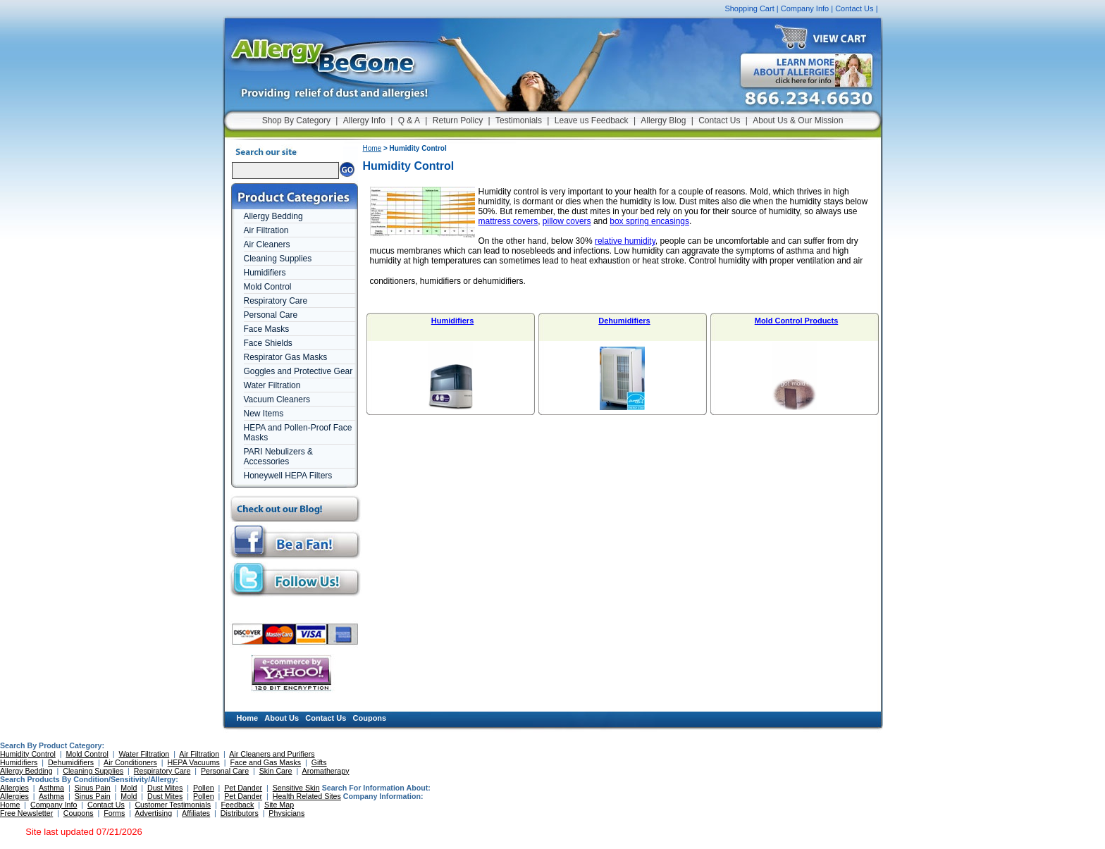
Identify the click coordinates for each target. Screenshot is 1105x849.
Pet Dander (243, 787)
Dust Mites (165, 787)
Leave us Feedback (592, 120)
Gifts (319, 762)
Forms (114, 813)
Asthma (51, 787)
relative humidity (625, 241)
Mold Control (268, 287)
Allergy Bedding (273, 216)
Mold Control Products (797, 320)
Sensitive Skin (296, 787)
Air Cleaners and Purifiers (271, 754)
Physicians (286, 813)
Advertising (153, 813)
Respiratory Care (276, 301)
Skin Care (275, 771)
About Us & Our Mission (798, 120)
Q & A (409, 120)
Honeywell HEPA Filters (288, 476)
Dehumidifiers (624, 320)
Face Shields (268, 343)
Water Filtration (272, 385)
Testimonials (518, 120)
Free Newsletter (26, 813)
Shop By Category (296, 120)
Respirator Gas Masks (286, 357)
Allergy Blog (663, 120)
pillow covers (567, 221)
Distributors (240, 813)
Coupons (370, 718)
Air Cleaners (267, 244)
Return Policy (458, 120)
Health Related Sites (307, 796)
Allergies (14, 787)
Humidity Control (28, 754)
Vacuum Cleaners (277, 399)
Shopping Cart (749, 8)
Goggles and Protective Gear (298, 371)
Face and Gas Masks (265, 762)
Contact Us (854, 8)
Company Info (805, 8)
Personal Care (271, 315)
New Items (264, 414)
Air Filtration (266, 230)
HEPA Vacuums (194, 762)
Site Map (279, 804)
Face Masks (267, 329)
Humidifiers (265, 273)
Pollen (203, 787)
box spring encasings (649, 221)
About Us (281, 718)
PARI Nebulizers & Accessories (278, 456)
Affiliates (196, 813)
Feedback (237, 804)
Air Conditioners (130, 762)
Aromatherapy (326, 771)
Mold (129, 787)
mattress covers (508, 221)
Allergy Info (364, 120)
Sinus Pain (93, 787)
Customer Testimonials (173, 804)
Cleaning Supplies (278, 259)
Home (372, 148)
